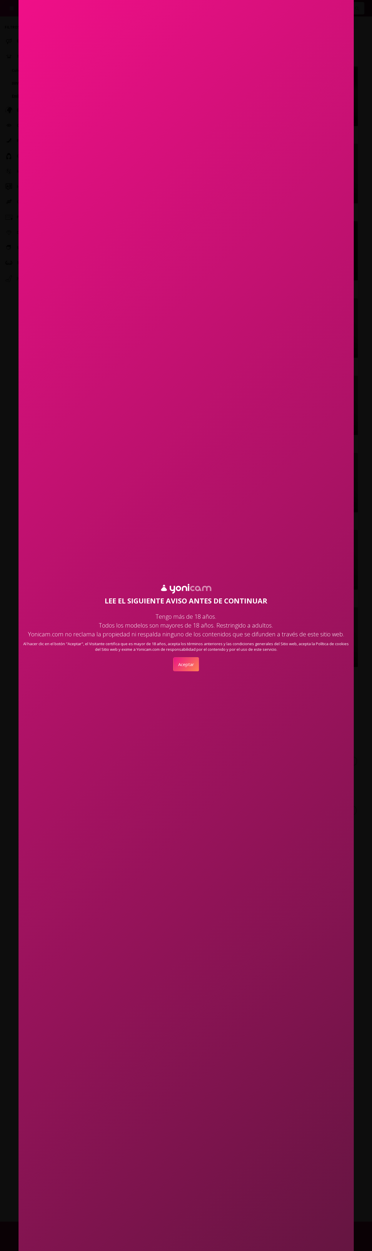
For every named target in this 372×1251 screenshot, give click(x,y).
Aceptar (186, 664)
